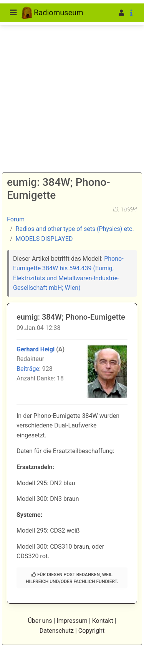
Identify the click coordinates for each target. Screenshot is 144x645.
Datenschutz (57, 630)
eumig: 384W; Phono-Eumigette (71, 317)
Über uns (40, 620)
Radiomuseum (52, 12)
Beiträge (28, 368)
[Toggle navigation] (13, 12)
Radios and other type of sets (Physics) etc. (75, 228)
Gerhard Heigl (36, 349)
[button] (109, 13)
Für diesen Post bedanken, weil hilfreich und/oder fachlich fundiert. (72, 578)
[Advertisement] (72, 75)
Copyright (91, 630)
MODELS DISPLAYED (44, 238)
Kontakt (102, 620)
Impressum (72, 620)
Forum (16, 219)
